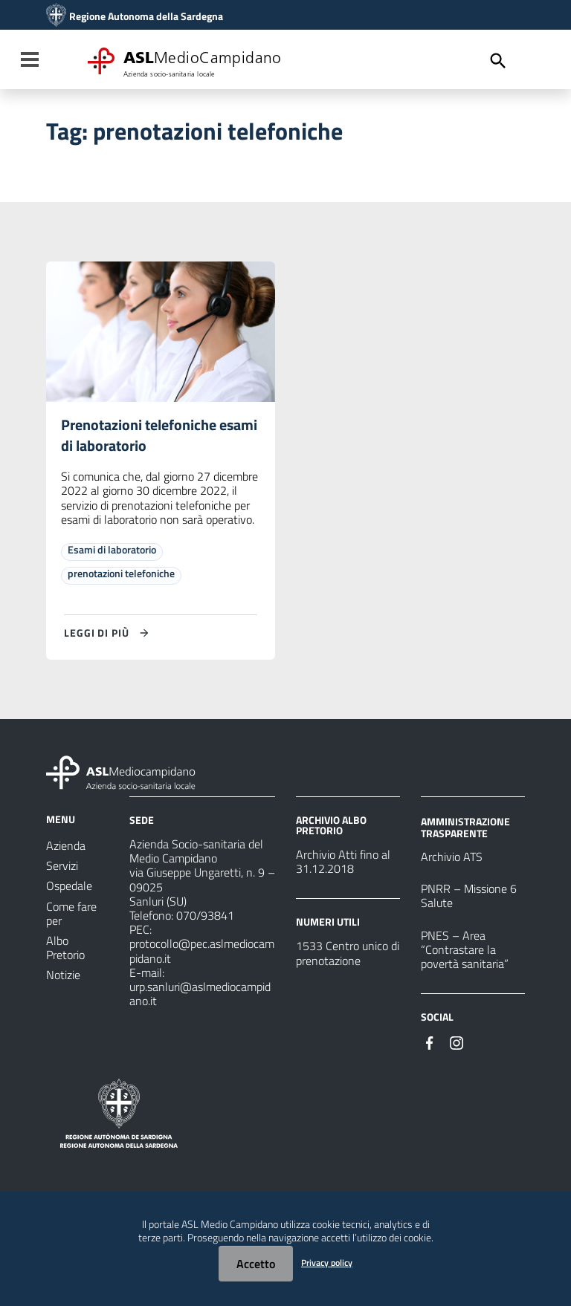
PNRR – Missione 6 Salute (469, 896)
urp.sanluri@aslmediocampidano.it (200, 994)
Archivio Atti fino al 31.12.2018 (343, 862)
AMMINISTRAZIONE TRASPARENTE (465, 827)
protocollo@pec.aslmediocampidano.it (201, 951)
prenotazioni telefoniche (121, 574)
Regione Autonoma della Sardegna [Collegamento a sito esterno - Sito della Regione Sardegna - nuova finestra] (146, 16)
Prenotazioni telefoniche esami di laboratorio (159, 436)
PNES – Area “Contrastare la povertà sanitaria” (465, 949)
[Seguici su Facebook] (430, 1042)
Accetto (255, 1264)
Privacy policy (326, 1262)
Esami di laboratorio (112, 550)
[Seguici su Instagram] (456, 1042)
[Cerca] (498, 61)
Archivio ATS (452, 857)
